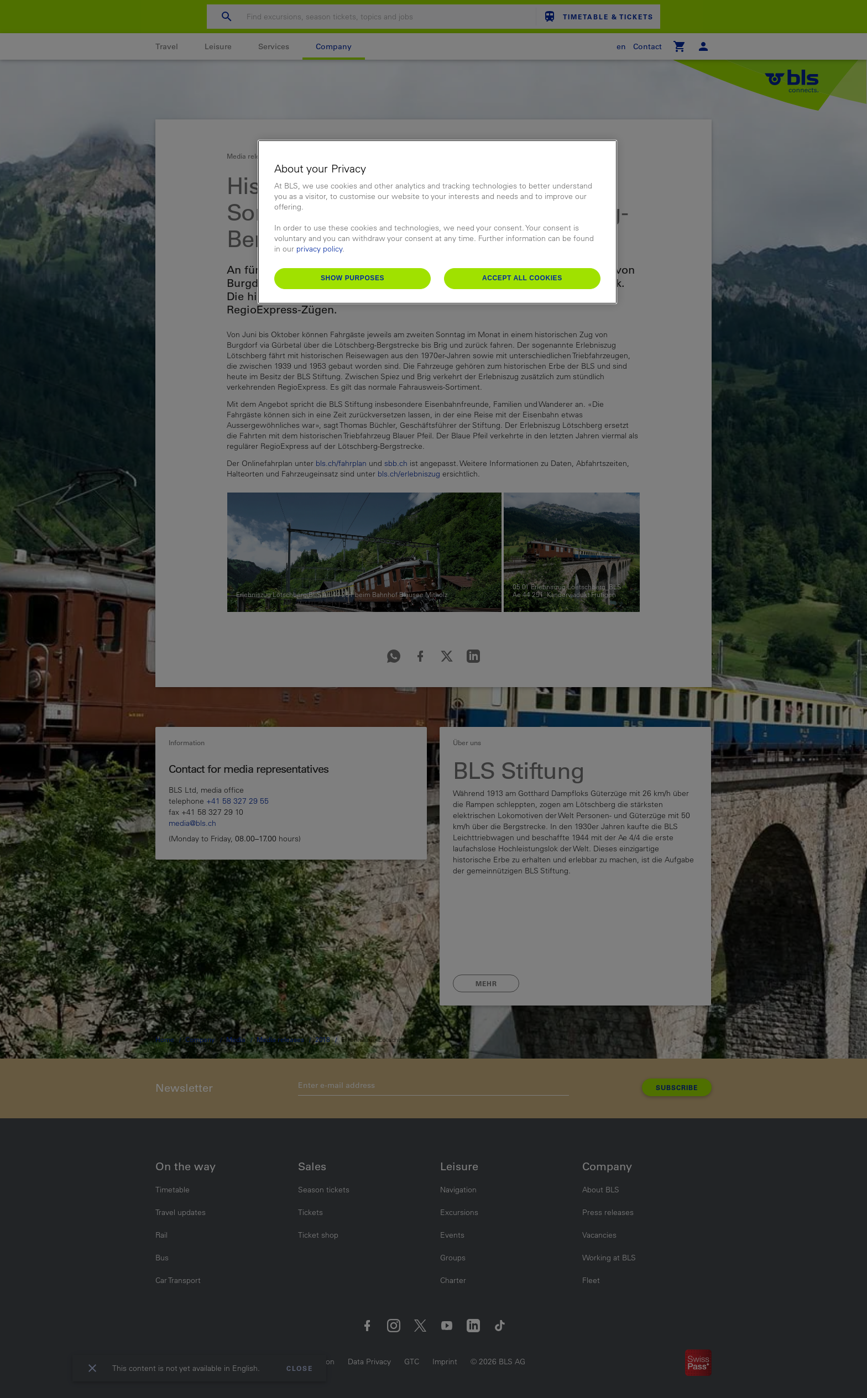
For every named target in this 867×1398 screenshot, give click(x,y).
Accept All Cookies (522, 278)
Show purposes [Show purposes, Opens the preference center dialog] (352, 278)
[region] (437, 222)
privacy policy (319, 249)
